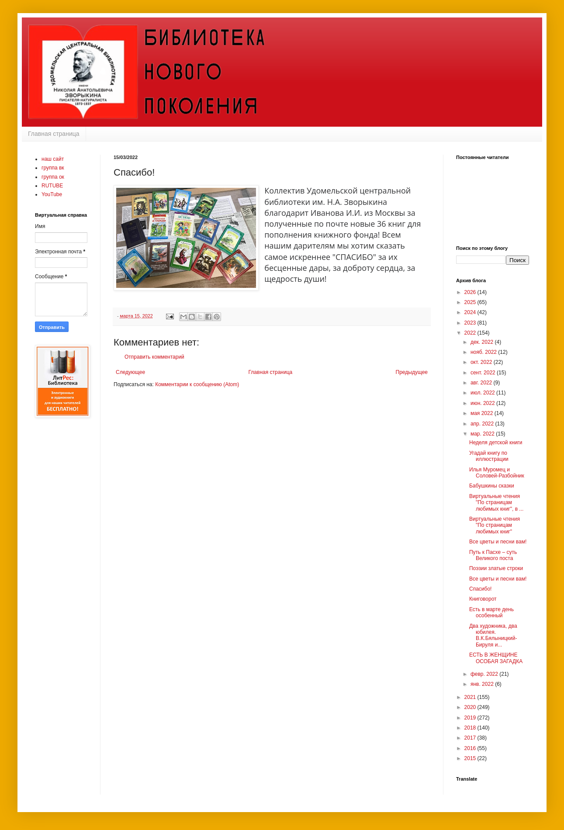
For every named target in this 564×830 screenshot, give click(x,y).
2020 (470, 707)
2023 (470, 323)
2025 (470, 302)
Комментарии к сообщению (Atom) (197, 384)
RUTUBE (52, 186)
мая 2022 (483, 413)
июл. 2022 (483, 393)
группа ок (53, 177)
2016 (470, 748)
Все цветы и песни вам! (497, 542)
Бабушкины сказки (491, 486)
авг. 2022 (482, 383)
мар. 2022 (483, 434)
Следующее (130, 372)
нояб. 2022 (484, 352)
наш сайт (53, 159)
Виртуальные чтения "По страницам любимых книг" (494, 525)
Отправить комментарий (154, 357)
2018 (470, 728)
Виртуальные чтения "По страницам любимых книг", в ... (496, 502)
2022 (470, 333)
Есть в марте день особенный (491, 612)
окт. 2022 (482, 362)
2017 (470, 738)
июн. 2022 (483, 403)
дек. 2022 (483, 342)
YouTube (52, 194)
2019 (470, 718)
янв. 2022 (483, 684)
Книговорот (483, 599)
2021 (470, 697)
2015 (470, 758)
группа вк (53, 168)
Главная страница (54, 133)
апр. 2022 (483, 424)
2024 (470, 312)
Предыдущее (412, 372)
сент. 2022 (484, 373)
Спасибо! (480, 589)
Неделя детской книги (495, 442)
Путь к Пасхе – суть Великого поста (493, 555)
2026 (470, 292)
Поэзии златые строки (496, 568)
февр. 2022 (485, 674)
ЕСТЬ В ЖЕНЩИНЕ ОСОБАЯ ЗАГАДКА (495, 658)
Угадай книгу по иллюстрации (489, 456)
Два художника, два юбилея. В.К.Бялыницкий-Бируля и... (493, 635)
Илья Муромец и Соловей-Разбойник (496, 473)
